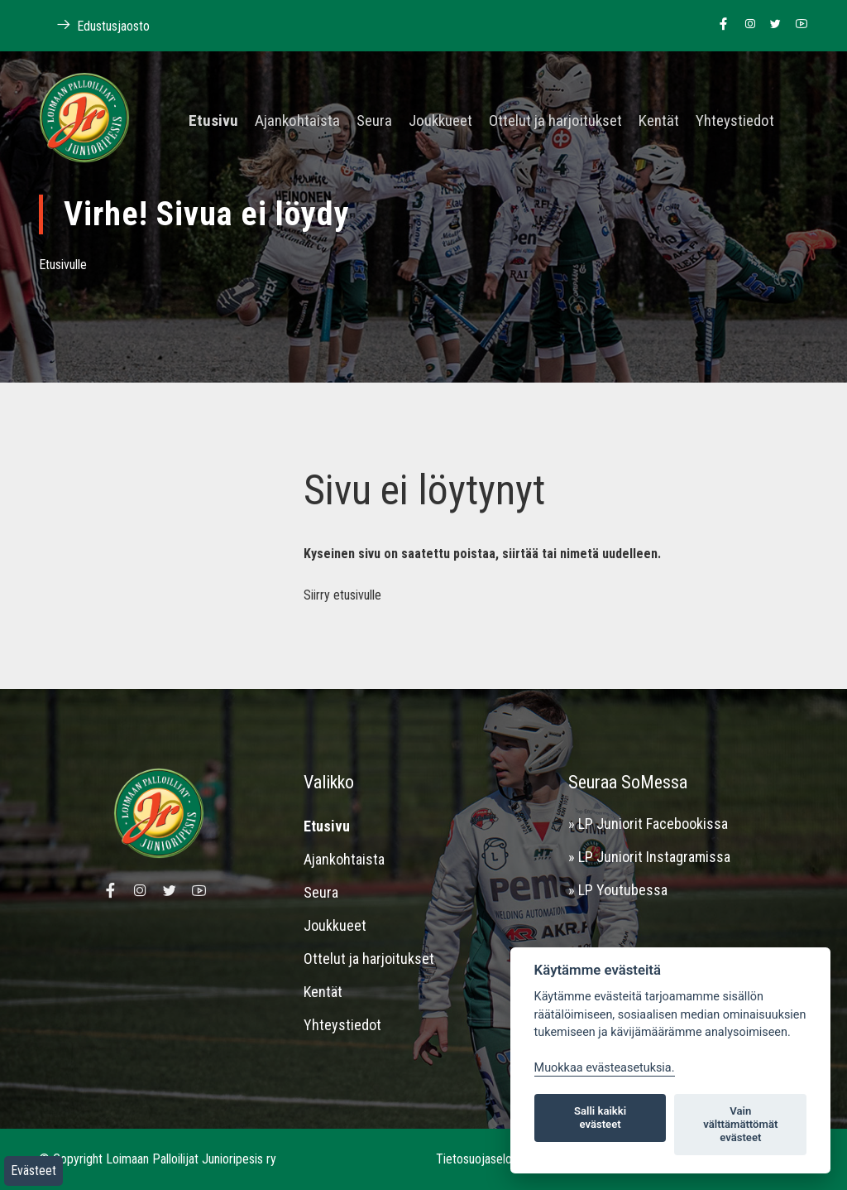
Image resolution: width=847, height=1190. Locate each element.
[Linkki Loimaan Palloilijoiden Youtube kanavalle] (797, 25)
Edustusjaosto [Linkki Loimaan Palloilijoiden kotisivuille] (94, 25)
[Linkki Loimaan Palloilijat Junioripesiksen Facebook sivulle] (719, 25)
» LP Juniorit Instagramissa (649, 856)
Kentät (659, 121)
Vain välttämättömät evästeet (740, 1124)
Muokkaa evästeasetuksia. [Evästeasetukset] (604, 1068)
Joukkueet (440, 121)
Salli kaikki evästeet (600, 1117)
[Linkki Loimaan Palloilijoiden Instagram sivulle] (746, 25)
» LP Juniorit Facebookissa (648, 823)
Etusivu (213, 121)
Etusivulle (63, 264)
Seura (374, 121)
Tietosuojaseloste (482, 1159)
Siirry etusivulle (342, 595)
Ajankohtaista (297, 121)
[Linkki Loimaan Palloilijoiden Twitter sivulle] (771, 25)
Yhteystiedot (735, 121)
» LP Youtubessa (618, 890)
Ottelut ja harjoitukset (555, 121)
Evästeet (33, 1170)
